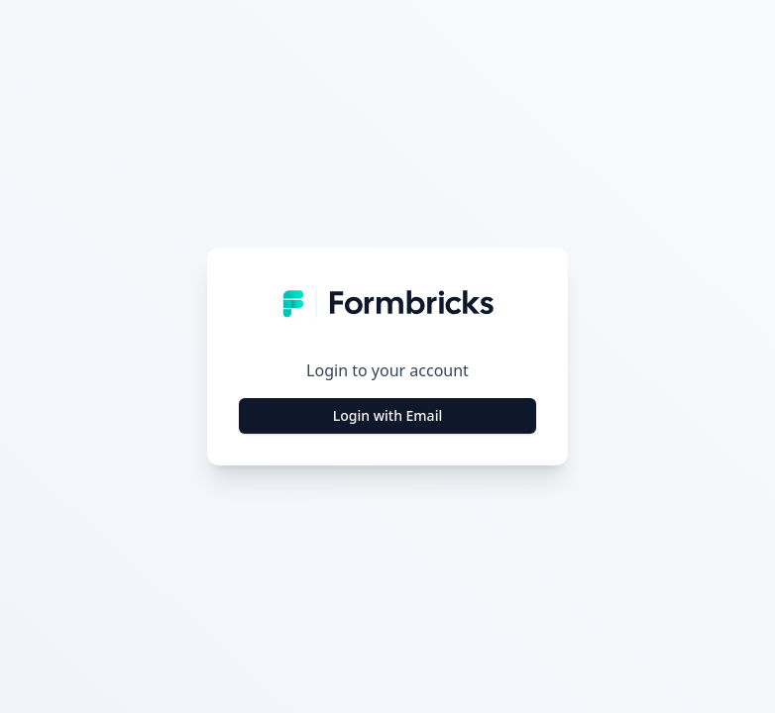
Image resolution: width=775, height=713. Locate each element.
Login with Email (387, 415)
